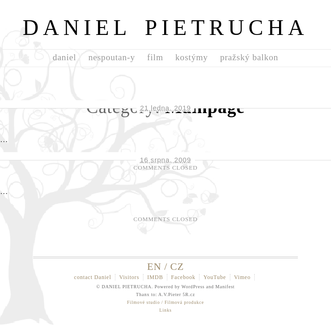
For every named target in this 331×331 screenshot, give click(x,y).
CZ (177, 266)
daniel (64, 57)
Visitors (129, 277)
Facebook (183, 277)
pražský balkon (249, 57)
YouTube (214, 277)
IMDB (155, 277)
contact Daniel (92, 277)
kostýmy (191, 57)
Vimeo (242, 277)
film (155, 57)
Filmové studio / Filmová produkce (165, 302)
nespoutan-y (111, 57)
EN (154, 266)
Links (166, 310)
